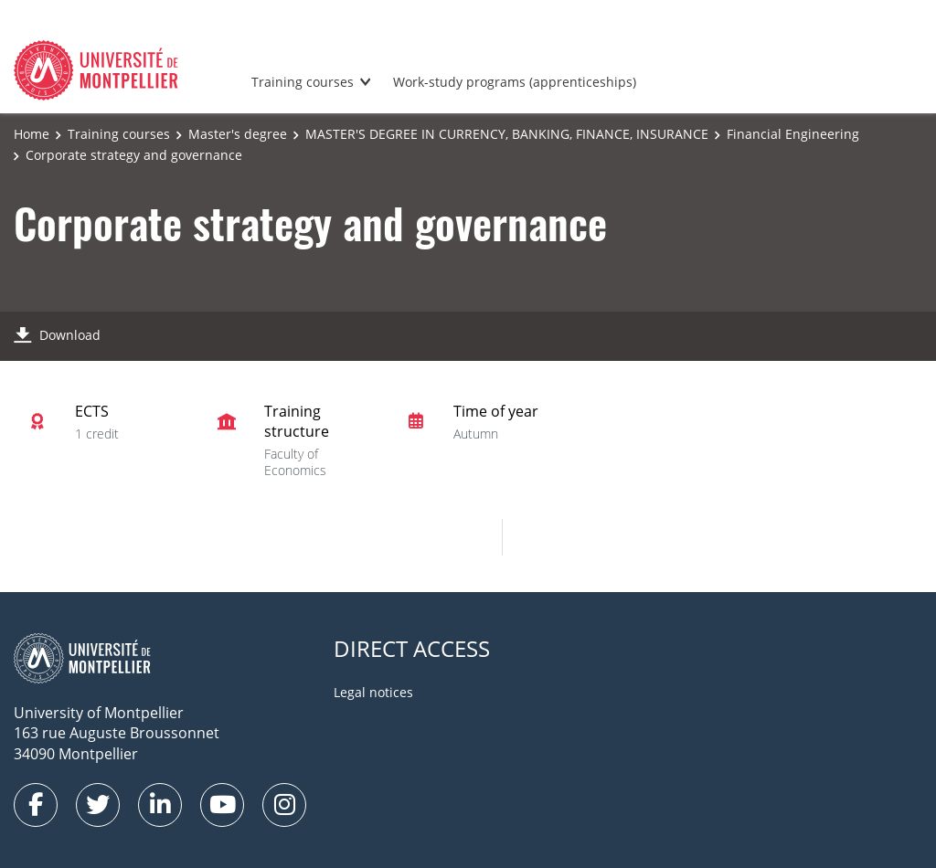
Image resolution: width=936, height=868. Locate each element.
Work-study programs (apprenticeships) (514, 81)
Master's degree (237, 134)
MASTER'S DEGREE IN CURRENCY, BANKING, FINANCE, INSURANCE (506, 134)
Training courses (302, 81)
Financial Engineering (793, 134)
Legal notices (373, 692)
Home (31, 134)
